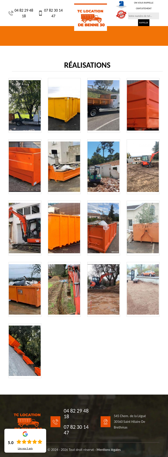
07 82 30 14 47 (50, 13)
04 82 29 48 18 (21, 13)
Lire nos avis (25, 448)
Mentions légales (109, 450)
